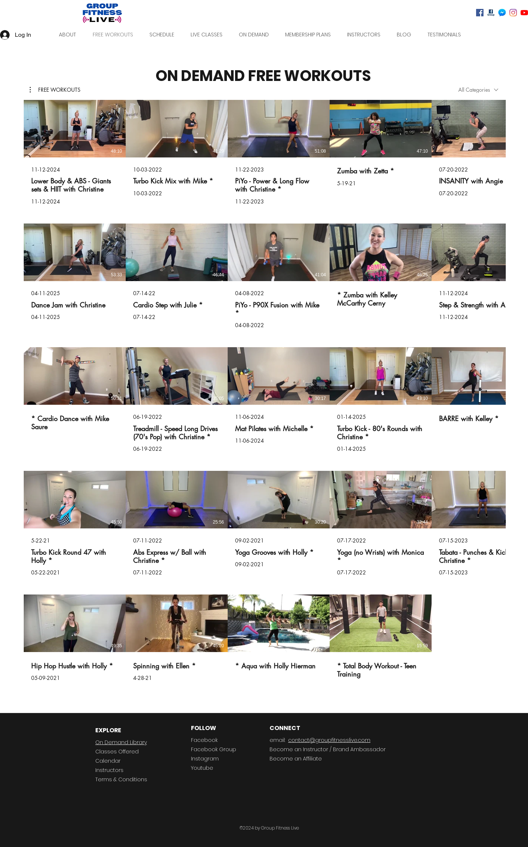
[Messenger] (502, 12)
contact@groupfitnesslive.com (329, 740)
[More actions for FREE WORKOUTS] (55, 90)
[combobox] (478, 90)
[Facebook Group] (491, 12)
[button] (55, 90)
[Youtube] (524, 12)
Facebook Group (213, 749)
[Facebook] (480, 12)
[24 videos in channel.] (264, 399)
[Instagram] (513, 12)
